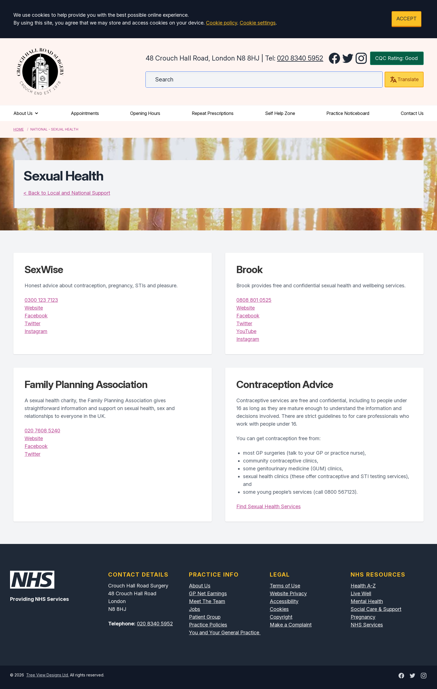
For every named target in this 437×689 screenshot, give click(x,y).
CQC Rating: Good (396, 58)
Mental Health (367, 601)
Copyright (281, 617)
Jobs (194, 609)
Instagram (36, 331)
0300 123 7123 (41, 300)
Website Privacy (288, 593)
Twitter (32, 323)
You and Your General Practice (225, 632)
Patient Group (204, 617)
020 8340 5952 (300, 58)
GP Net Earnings (208, 593)
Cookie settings (258, 23)
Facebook (36, 316)
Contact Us (412, 113)
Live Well (361, 593)
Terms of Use (285, 586)
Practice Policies (208, 625)
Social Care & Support (376, 609)
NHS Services (367, 625)
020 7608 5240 (42, 430)
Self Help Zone (280, 113)
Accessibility (284, 601)
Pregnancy (363, 617)
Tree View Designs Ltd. (47, 675)
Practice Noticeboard (347, 113)
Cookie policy (221, 23)
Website (34, 308)
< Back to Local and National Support (66, 193)
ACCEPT (406, 18)
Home (18, 129)
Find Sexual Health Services (268, 506)
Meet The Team (207, 601)
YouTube (246, 331)
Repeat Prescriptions (213, 113)
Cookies (279, 609)
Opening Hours (145, 113)
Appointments (85, 113)
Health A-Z (363, 586)
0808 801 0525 (253, 300)
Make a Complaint (291, 625)
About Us (26, 113)
